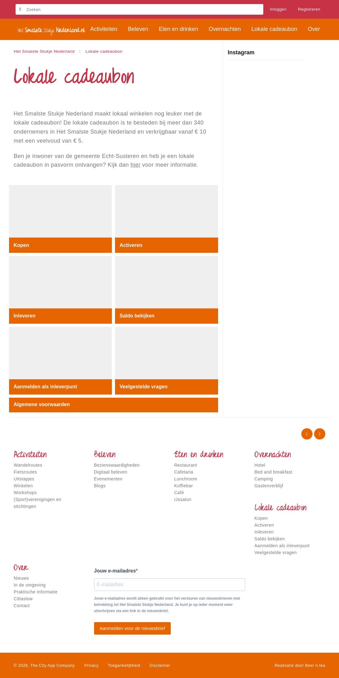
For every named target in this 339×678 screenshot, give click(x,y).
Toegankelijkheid (124, 665)
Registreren (309, 9)
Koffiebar (183, 485)
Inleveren (25, 315)
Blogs (100, 485)
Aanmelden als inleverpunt (45, 386)
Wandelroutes (28, 465)
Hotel (260, 465)
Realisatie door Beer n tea (300, 665)
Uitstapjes (24, 478)
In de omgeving (29, 584)
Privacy (91, 665)
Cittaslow (23, 598)
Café (179, 492)
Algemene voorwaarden (42, 404)
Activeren (131, 245)
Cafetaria (183, 471)
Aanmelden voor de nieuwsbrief (132, 628)
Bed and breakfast (274, 471)
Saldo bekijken (137, 315)
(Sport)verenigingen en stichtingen (37, 503)
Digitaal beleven (110, 471)
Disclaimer (160, 665)
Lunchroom (185, 478)
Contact (22, 605)
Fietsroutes (25, 471)
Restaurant (185, 465)
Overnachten (273, 455)
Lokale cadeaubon (280, 508)
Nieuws (21, 578)
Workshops (25, 492)
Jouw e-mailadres (115, 570)
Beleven (104, 455)
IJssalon (182, 499)
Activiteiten (30, 455)
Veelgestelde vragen (144, 386)
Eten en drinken (198, 455)
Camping (264, 478)
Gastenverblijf (269, 485)
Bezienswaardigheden (117, 465)
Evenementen (108, 478)
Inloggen (278, 9)
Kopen (21, 245)
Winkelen (23, 485)
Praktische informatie (36, 591)
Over (21, 568)
